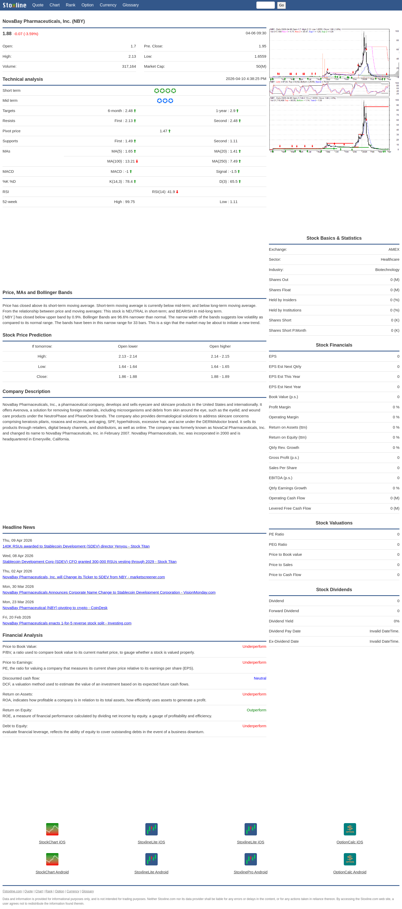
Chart (55, 5)
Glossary (131, 5)
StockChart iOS (52, 842)
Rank (70, 5)
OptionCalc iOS (350, 842)
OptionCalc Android (349, 872)
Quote (38, 5)
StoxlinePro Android (251, 872)
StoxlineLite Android (151, 872)
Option (88, 5)
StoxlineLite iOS (151, 842)
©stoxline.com (12, 891)
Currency (108, 5)
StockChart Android (52, 872)
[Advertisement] (134, 247)
